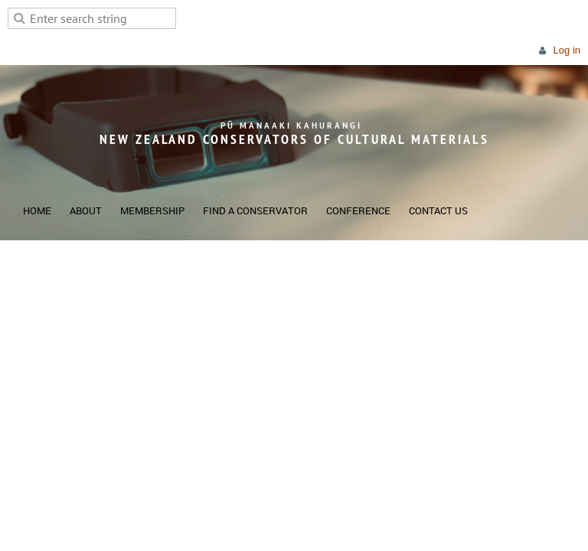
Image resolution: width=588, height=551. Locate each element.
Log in (567, 50)
